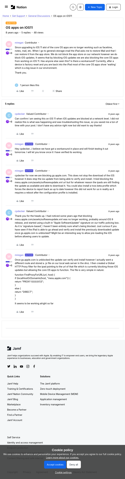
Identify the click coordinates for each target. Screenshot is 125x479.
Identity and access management (25, 442)
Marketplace (14, 404)
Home (6, 16)
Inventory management (52, 404)
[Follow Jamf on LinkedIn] (15, 366)
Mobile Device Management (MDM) (59, 394)
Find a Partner (14, 414)
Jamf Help (12, 383)
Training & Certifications (20, 388)
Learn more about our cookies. (62, 457)
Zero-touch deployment (52, 388)
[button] (6, 7)
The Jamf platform (50, 383)
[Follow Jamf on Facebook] (34, 366)
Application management (53, 399)
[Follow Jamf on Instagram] (27, 366)
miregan (19, 42)
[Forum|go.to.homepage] (19, 7)
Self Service (13, 437)
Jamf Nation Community (20, 394)
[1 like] (27, 85)
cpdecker (20, 113)
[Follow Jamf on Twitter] (8, 366)
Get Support (18, 16)
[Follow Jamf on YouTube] (21, 366)
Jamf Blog (12, 399)
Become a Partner (16, 409)
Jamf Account (14, 420)
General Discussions (39, 16)
